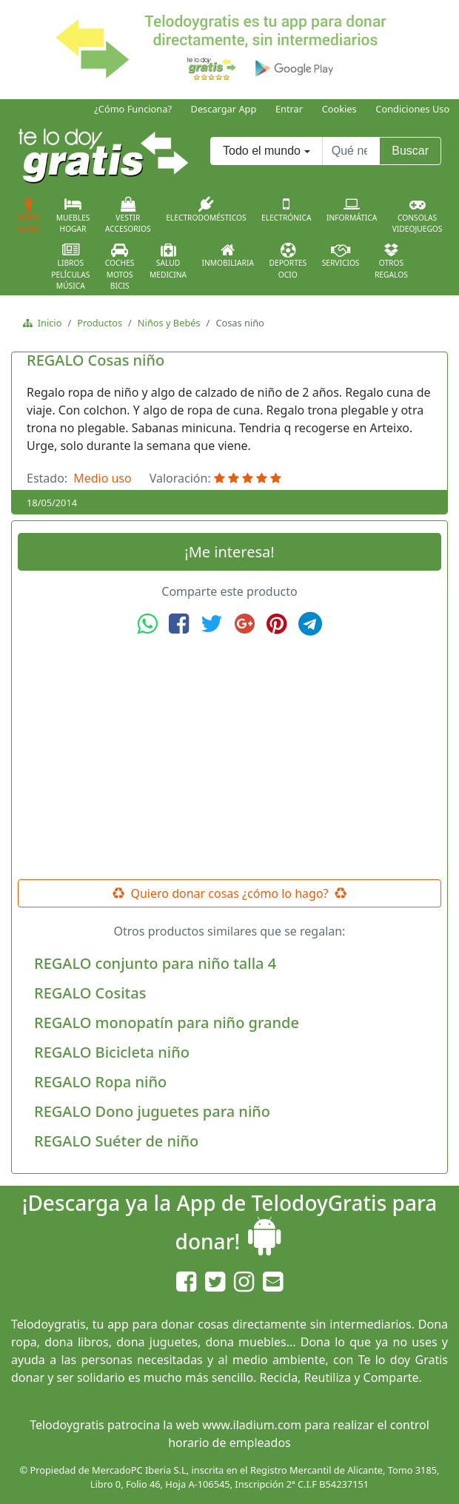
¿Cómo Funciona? (133, 108)
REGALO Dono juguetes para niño (152, 1111)
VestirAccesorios (128, 215)
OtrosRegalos (391, 261)
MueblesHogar (73, 215)
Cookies (339, 108)
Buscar (410, 150)
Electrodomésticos (206, 209)
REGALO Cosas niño (95, 360)
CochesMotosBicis (120, 267)
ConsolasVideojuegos (417, 215)
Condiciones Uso (412, 108)
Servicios (341, 255)
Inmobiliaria (228, 255)
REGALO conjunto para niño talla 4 (155, 963)
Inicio (47, 322)
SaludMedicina (168, 261)
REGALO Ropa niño (100, 1082)
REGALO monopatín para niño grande (166, 1023)
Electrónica (286, 209)
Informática (351, 209)
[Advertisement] (229, 758)
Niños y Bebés (169, 322)
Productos (99, 322)
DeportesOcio (287, 261)
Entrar (289, 108)
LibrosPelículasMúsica (70, 267)
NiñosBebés (29, 215)
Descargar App (224, 108)
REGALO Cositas (90, 993)
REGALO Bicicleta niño (112, 1052)
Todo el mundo (262, 150)
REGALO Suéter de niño (116, 1141)
